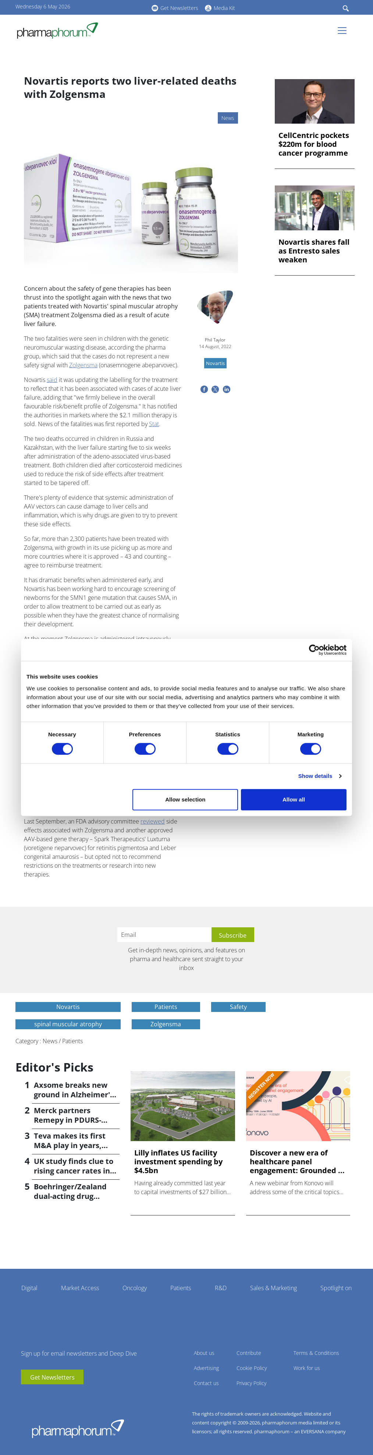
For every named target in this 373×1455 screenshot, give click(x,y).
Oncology (134, 1288)
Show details (315, 776)
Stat (154, 424)
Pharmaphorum (77, 1428)
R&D (221, 1288)
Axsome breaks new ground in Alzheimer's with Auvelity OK (74, 1094)
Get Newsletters (179, 7)
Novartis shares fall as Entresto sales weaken (313, 251)
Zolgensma (83, 365)
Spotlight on (336, 1288)
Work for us (307, 1367)
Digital (29, 1288)
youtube (103, 7)
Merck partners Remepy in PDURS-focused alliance (67, 1119)
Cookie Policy (252, 1367)
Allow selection (185, 799)
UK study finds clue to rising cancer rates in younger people (73, 1170)
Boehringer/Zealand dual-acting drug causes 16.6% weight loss (71, 1201)
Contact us (206, 1383)
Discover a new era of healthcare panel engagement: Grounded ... (297, 1161)
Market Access (80, 1288)
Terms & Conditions (316, 1352)
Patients (180, 1288)
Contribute (249, 1352)
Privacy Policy (251, 1383)
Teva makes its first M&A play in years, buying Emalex (70, 1145)
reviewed (153, 821)
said (52, 380)
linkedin (114, 7)
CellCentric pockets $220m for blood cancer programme (313, 144)
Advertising (206, 1367)
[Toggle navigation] (344, 31)
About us (204, 1352)
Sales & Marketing (273, 1288)
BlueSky (125, 7)
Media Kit (224, 7)
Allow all (294, 799)
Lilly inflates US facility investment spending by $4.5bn (178, 1161)
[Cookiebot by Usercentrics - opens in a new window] (314, 649)
